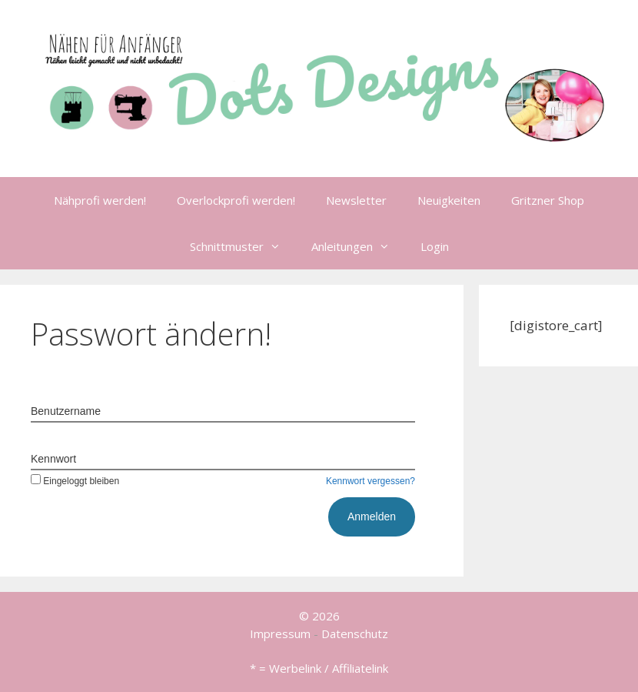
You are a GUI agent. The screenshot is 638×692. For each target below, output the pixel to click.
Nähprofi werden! (100, 200)
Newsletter (356, 200)
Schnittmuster (243, 246)
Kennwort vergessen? (370, 481)
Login (434, 246)
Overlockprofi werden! (236, 200)
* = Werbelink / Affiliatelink (319, 668)
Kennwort (53, 459)
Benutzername (66, 411)
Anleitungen (358, 246)
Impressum (280, 633)
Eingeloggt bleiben (75, 481)
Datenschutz (354, 633)
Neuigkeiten (448, 200)
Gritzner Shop (547, 200)
